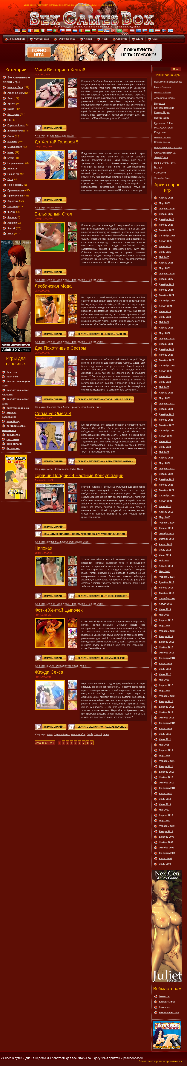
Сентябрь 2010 (167, 788)
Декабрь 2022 (166, 414)
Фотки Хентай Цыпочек (59, 610)
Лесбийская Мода (53, 286)
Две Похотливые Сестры (60, 348)
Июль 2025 (165, 246)
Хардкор (12, 222)
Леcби (10, 136)
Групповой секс (66, 38)
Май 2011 (164, 744)
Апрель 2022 (166, 457)
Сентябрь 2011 (167, 723)
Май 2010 (164, 809)
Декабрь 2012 (166, 642)
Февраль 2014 (166, 577)
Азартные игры (16, 93)
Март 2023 (164, 398)
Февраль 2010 (166, 826)
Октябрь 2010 (166, 782)
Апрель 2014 (166, 566)
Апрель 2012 (166, 685)
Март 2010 (164, 820)
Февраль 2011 (166, 761)
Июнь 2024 (165, 317)
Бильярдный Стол (53, 213)
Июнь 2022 (165, 447)
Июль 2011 (165, 734)
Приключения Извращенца (168, 81)
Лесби (104, 38)
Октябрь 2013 (166, 593)
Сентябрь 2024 (167, 300)
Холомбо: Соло (162, 178)
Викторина (13, 114)
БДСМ (139, 38)
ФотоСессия (160, 172)
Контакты (164, 996)
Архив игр (164, 1007)
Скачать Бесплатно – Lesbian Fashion (102, 334)
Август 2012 (165, 663)
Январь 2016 (166, 528)
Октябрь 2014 (166, 539)
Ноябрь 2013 (166, 587)
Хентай (88, 38)
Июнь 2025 (165, 252)
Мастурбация (14, 147)
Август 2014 (165, 544)
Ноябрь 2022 (166, 420)
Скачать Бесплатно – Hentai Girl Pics (101, 658)
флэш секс (13, 448)
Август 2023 (165, 371)
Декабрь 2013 (166, 582)
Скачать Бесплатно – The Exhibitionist (102, 596)
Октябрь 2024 (166, 295)
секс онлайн (14, 443)
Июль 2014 (165, 550)
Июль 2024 (165, 311)
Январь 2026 (166, 214)
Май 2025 (164, 257)
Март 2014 (164, 571)
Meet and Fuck (15, 87)
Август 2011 (165, 728)
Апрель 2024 (166, 327)
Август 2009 (165, 858)
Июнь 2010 (165, 804)
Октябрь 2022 (166, 425)
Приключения (15, 195)
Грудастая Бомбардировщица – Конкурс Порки (165, 108)
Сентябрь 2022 (167, 430)
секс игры (13, 439)
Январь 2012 (166, 701)
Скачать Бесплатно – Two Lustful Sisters (105, 399)
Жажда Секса (49, 672)
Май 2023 (164, 387)
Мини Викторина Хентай (60, 69)
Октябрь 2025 (166, 230)
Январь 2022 (166, 474)
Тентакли (12, 206)
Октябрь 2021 (166, 490)
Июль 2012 (165, 669)
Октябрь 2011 (166, 717)
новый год (13, 421)
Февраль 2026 (166, 208)
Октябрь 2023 (166, 360)
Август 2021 (165, 501)
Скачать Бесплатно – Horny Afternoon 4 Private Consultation (84, 534)
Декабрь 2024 (166, 284)
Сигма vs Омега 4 (53, 413)
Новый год (13, 174)
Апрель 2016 (166, 512)
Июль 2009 (165, 864)
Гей (9, 120)
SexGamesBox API (169, 1012)
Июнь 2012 (165, 674)
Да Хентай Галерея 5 (57, 141)
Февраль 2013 (166, 631)
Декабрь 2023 (166, 349)
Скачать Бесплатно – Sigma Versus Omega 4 (105, 461)
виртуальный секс (18, 408)
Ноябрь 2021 (166, 485)
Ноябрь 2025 (166, 225)
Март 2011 (164, 755)
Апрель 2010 (166, 815)
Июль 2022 (165, 441)
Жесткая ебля (41, 38)
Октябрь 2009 (166, 847)
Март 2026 (164, 203)
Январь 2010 (166, 831)
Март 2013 (164, 625)
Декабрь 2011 (166, 707)
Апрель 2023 (166, 392)
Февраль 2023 (166, 403)
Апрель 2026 (166, 197)
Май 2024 (164, 322)
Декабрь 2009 (166, 837)
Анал (154, 38)
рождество (13, 434)
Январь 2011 (166, 766)
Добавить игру (167, 1001)
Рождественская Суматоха (168, 147)
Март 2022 (164, 463)
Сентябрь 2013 (167, 598)
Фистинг (12, 217)
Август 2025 (165, 241)
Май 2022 (164, 452)
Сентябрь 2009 (167, 853)
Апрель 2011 (166, 750)
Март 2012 (164, 690)
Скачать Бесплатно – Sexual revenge (102, 727)
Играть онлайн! (54, 128)
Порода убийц (161, 118)
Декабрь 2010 (166, 772)
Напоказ (43, 548)
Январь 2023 (166, 409)
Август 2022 (165, 436)
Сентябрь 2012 (167, 658)
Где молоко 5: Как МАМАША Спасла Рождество (163, 128)
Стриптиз (121, 38)
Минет (10, 152)
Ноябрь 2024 (166, 290)
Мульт (10, 158)
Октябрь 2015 (166, 533)
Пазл (10, 179)
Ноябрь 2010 (166, 777)
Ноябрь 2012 (166, 647)
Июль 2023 (165, 376)
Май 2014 (164, 560)
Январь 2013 (166, 636)
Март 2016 (164, 517)
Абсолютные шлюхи (164, 98)
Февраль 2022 (166, 468)
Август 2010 (165, 793)
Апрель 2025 (166, 262)
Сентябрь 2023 (167, 365)
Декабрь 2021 (166, 479)
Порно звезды (15, 185)
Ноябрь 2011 (166, 712)
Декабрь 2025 (166, 219)
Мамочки (12, 141)
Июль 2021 (165, 506)
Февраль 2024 (166, 338)
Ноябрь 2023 (166, 355)
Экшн (10, 233)
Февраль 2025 (166, 273)
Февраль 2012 (166, 696)
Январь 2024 (166, 344)
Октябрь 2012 (166, 652)
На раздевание (15, 163)
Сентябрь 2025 (167, 235)
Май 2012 (164, 679)
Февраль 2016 (166, 522)
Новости (12, 168)
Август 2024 (165, 306)
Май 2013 (164, 614)
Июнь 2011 (165, 739)
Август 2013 (165, 604)
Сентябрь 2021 (167, 495)
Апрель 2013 (166, 620)
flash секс (13, 376)
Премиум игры (16, 38)
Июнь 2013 (165, 609)
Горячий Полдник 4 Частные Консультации (79, 475)
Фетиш (11, 212)
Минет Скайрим (162, 87)
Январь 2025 (166, 279)
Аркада (11, 103)
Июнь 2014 (165, 555)
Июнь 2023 (165, 382)
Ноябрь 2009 (166, 842)
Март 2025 (164, 268)
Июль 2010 (165, 799)
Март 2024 (164, 333)
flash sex (12, 372)
